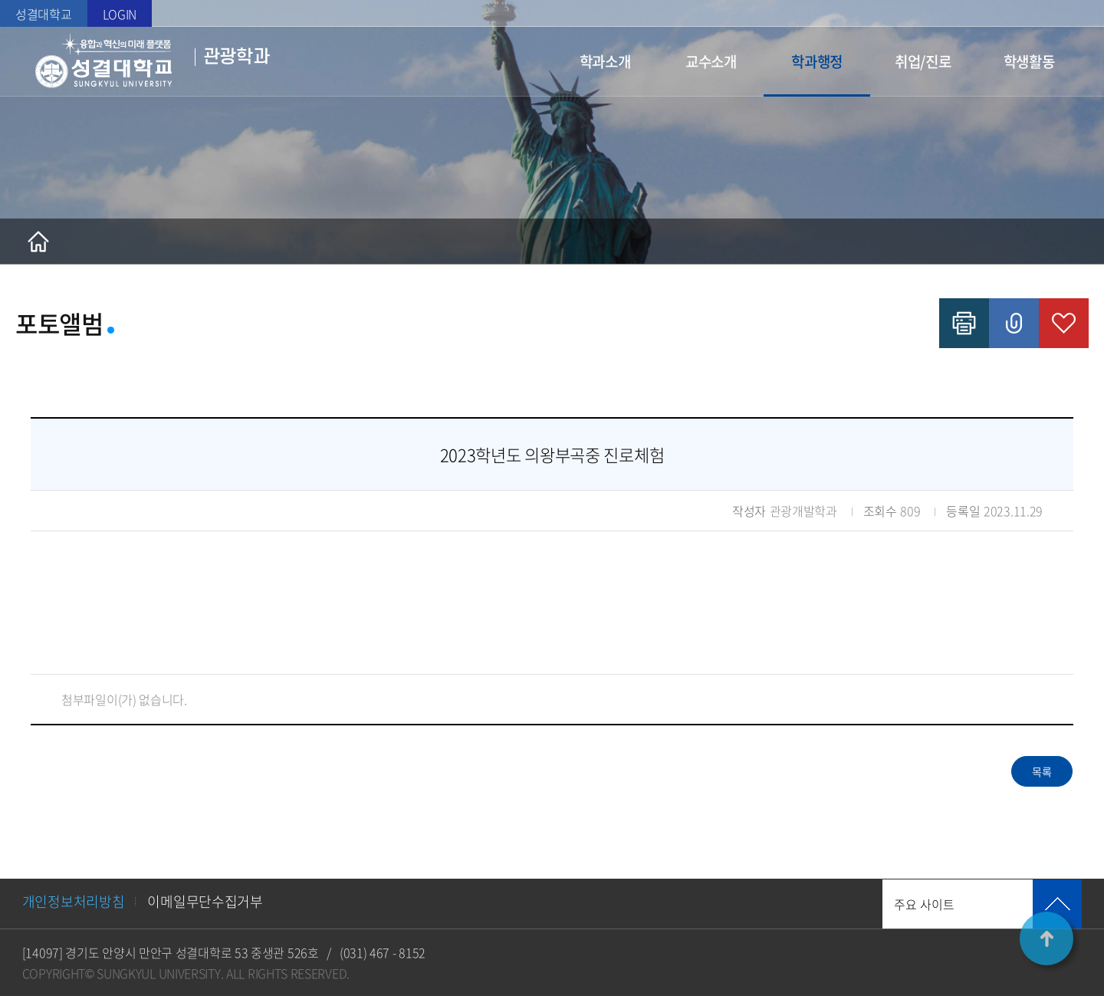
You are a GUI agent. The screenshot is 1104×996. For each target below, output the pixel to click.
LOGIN (120, 14)
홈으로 (38, 242)
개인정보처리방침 (73, 901)
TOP (1046, 938)
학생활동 (1029, 61)
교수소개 (711, 61)
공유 (1014, 323)
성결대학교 (43, 14)
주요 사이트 (924, 904)
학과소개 (605, 61)
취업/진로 (923, 61)
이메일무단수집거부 (204, 901)
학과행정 (817, 61)
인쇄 (964, 323)
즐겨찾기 (1064, 323)
